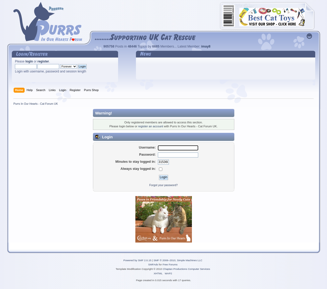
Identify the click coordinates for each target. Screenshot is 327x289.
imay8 (205, 46)
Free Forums (170, 264)
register (43, 61)
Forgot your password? (163, 185)
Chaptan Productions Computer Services (186, 268)
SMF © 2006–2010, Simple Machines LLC (177, 260)
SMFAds (153, 264)
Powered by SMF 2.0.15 (137, 260)
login (29, 61)
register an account (150, 126)
